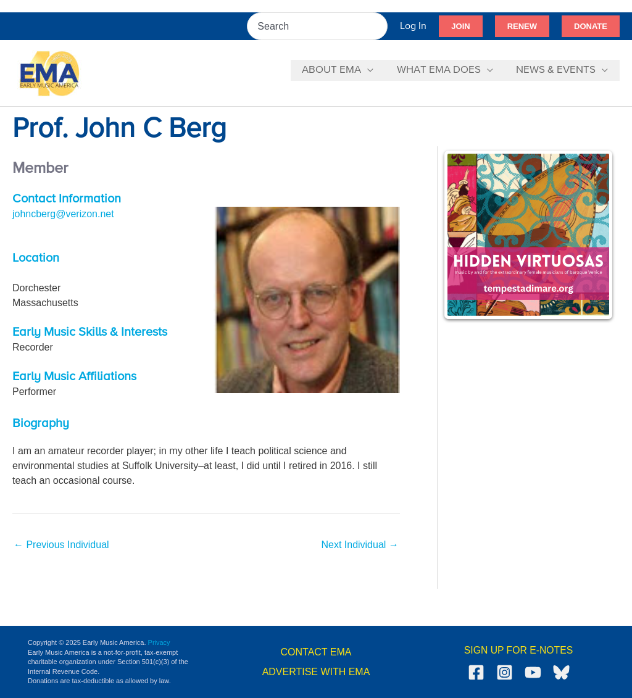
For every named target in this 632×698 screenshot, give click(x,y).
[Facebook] (476, 672)
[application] (373, 70)
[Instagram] (504, 672)
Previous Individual (61, 544)
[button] (460, 26)
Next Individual (359, 544)
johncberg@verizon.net (63, 214)
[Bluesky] (561, 672)
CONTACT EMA (316, 652)
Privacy (159, 642)
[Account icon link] (413, 26)
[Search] (379, 26)
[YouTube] (533, 672)
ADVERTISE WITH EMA (316, 672)
